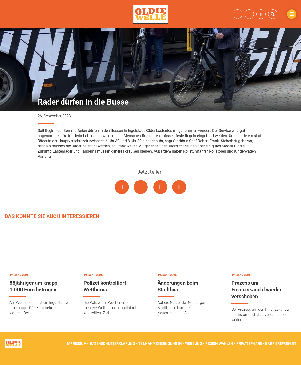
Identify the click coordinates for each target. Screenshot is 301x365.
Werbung (193, 353)
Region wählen (219, 353)
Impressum (76, 353)
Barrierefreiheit (280, 353)
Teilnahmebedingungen (160, 353)
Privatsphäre (249, 353)
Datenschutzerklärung (112, 353)
